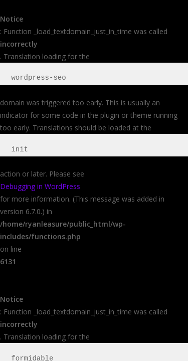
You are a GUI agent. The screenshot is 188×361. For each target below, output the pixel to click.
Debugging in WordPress (40, 186)
